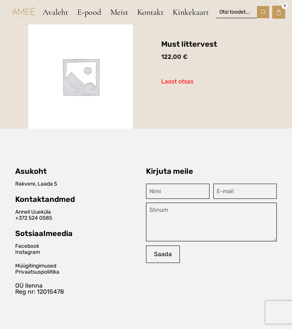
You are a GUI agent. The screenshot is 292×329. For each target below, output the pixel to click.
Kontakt (150, 12)
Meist (119, 12)
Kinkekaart (191, 12)
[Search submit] (263, 12)
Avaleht (55, 12)
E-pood (89, 12)
